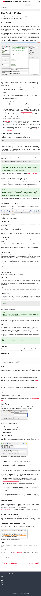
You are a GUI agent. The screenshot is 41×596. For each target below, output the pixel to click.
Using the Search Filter (5, 199)
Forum (2, 582)
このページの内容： (5, 9)
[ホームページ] (2, 5)
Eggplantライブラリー (6, 576)
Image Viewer (35, 281)
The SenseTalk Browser (28, 389)
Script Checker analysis (17, 552)
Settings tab (7, 121)
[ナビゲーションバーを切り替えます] (1, 1)
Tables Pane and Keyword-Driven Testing (11, 481)
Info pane (36, 380)
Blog (2, 584)
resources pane (27, 519)
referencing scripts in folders (26, 112)
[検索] (39, 2)
